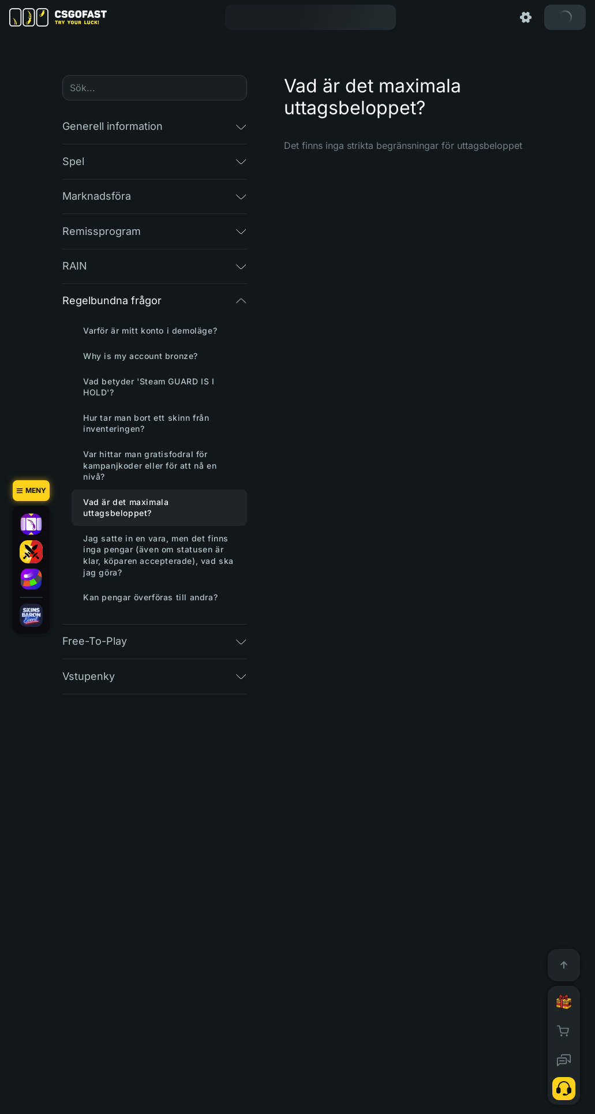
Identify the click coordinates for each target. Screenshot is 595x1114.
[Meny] (31, 490)
